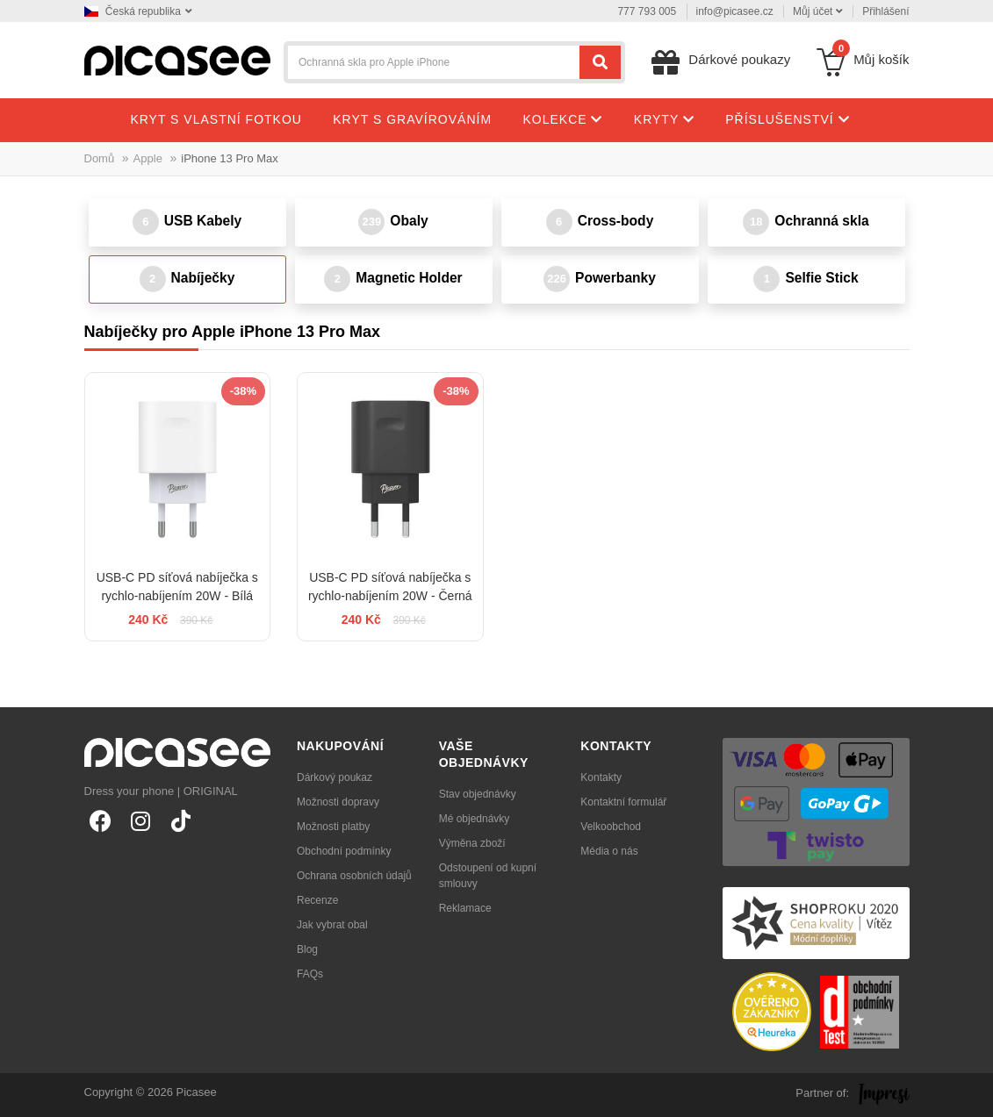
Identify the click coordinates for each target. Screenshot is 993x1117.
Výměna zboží (472, 843)
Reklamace (465, 908)
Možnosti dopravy (338, 802)
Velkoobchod (610, 826)
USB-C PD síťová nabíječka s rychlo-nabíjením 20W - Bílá (177, 586)
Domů (99, 158)
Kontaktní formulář (623, 802)
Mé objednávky (474, 819)
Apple (147, 158)
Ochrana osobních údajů (354, 876)
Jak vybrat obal (332, 925)
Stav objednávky (477, 794)
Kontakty (601, 777)
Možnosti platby (333, 826)
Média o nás (608, 851)
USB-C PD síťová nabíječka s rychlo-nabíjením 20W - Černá (390, 586)
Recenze (317, 900)
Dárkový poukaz (334, 777)
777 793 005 (646, 11)
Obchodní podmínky (344, 851)
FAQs (310, 974)
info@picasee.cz (735, 11)
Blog (307, 949)
